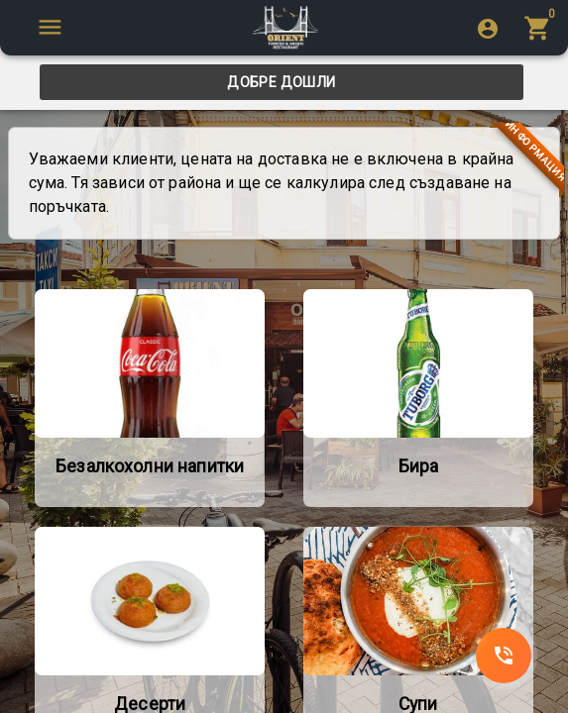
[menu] (539, 27)
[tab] (281, 82)
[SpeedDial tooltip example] (49, 27)
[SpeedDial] (503, 655)
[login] (487, 27)
